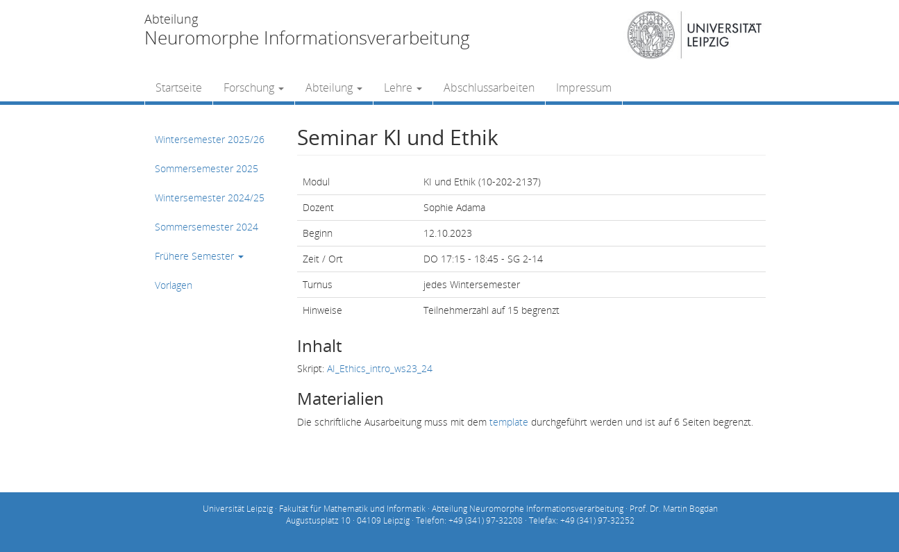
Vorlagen (173, 285)
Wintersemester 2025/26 (209, 139)
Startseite (179, 87)
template (508, 421)
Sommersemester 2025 (206, 168)
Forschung (254, 87)
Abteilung (333, 87)
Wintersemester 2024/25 (209, 197)
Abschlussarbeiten (489, 87)
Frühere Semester (199, 255)
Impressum (584, 87)
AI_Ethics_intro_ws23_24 (379, 368)
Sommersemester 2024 (206, 226)
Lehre (403, 87)
